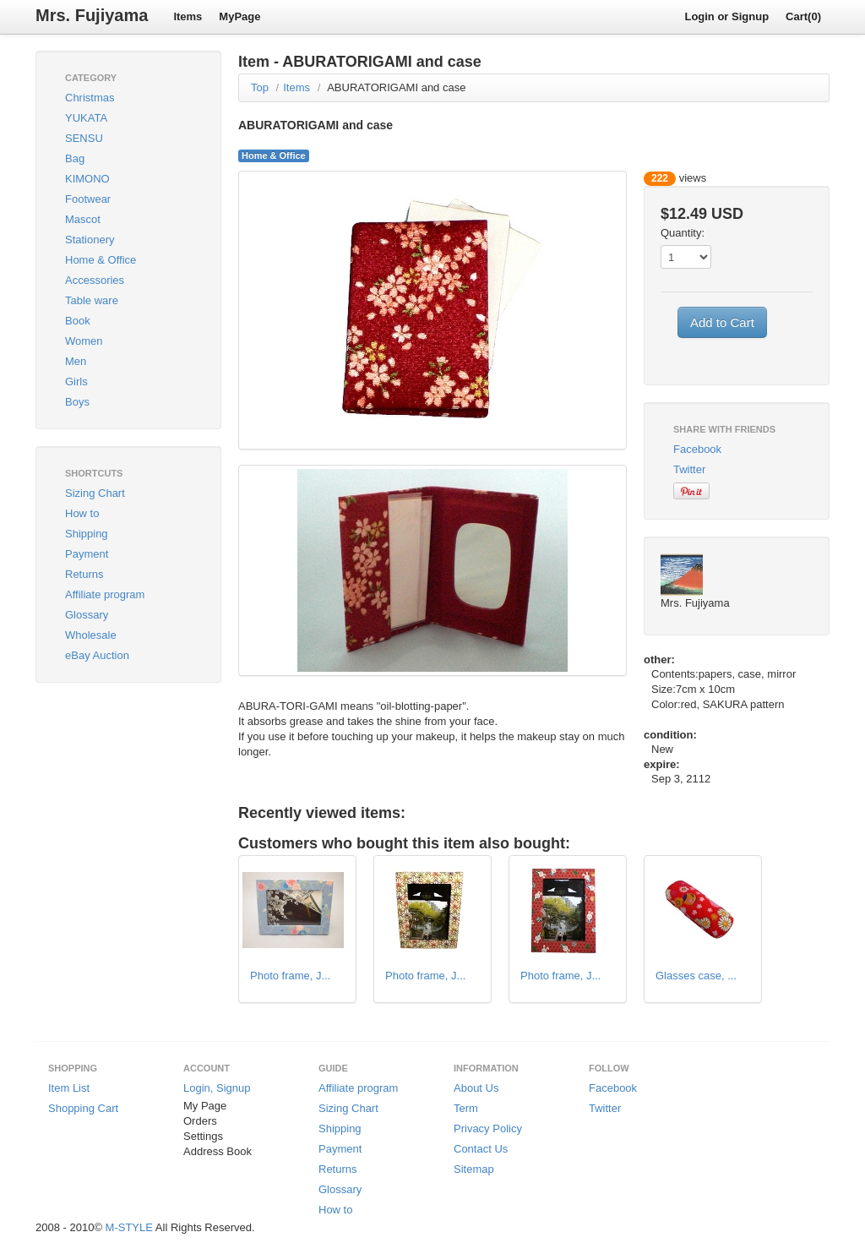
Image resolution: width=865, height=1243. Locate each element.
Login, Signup (217, 1088)
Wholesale (91, 635)
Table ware (91, 300)
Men (75, 361)
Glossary (86, 614)
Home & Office (100, 260)
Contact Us (481, 1148)
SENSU (84, 138)
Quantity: (683, 232)
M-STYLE (129, 1227)
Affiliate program (104, 594)
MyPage (239, 16)
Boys (77, 401)
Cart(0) (803, 16)
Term (466, 1108)
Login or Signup (726, 16)
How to (82, 513)
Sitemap (474, 1169)
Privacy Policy (488, 1128)
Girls (76, 381)
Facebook (697, 449)
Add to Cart (722, 322)
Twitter (689, 469)
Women (84, 341)
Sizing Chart (95, 493)
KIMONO (87, 178)
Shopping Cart (83, 1108)
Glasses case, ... (696, 975)
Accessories (94, 280)
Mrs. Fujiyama (91, 15)
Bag (74, 158)
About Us (476, 1088)
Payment (86, 554)
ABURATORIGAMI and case (396, 87)
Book (77, 320)
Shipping (86, 533)
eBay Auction (97, 655)
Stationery (90, 239)
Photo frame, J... (290, 975)
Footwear (88, 199)
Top (260, 87)
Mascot (83, 219)
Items (187, 16)
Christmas (90, 97)
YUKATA (86, 118)
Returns (84, 574)
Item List (69, 1088)
